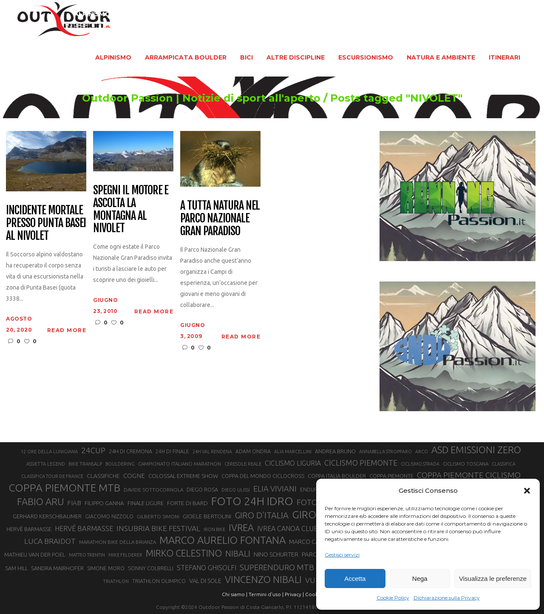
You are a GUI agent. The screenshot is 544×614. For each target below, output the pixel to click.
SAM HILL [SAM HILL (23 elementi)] (16, 568)
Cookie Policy (393, 597)
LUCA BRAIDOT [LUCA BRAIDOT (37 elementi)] (50, 541)
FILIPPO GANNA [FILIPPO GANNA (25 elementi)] (104, 503)
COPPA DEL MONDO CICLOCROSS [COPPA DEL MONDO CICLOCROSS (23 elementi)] (262, 476)
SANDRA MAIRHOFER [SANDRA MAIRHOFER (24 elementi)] (57, 568)
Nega (420, 578)
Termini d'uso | (266, 594)
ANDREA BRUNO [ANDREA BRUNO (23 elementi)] (335, 451)
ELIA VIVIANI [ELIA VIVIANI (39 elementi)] (275, 488)
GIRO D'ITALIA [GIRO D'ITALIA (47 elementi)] (262, 515)
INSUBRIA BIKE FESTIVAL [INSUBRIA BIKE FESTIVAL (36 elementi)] (158, 528)
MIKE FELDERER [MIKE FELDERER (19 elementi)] (125, 554)
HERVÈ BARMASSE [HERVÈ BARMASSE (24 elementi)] (28, 529)
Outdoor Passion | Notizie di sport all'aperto (194, 98)
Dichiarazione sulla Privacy (447, 597)
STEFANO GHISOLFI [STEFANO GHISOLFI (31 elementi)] (206, 567)
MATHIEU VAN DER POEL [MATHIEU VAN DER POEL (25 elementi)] (34, 554)
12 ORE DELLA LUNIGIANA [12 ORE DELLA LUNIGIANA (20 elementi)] (49, 451)
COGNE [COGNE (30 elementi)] (134, 475)
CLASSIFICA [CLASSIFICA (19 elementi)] (504, 463)
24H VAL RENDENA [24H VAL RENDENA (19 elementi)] (212, 451)
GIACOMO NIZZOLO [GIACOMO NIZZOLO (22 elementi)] (109, 516)
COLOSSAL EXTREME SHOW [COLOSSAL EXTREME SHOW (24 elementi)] (183, 476)
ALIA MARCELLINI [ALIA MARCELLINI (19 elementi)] (293, 451)
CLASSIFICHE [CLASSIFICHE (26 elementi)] (103, 475)
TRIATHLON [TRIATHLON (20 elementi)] (116, 581)
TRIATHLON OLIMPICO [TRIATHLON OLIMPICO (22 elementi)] (159, 581)
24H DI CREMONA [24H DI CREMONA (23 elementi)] (130, 451)
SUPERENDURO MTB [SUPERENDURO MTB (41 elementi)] (277, 567)
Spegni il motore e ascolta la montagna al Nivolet (130, 209)
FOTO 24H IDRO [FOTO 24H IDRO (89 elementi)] (252, 500)
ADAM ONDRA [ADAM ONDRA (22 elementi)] (253, 451)
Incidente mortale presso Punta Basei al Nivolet (46, 223)
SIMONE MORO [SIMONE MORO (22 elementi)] (106, 568)
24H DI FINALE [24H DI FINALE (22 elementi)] (172, 451)
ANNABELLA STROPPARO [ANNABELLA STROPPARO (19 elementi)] (385, 451)
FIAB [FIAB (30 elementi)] (74, 502)
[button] (527, 490)
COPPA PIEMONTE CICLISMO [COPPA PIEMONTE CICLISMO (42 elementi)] (469, 475)
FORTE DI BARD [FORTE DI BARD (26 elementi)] (187, 503)
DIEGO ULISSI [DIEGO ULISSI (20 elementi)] (235, 489)
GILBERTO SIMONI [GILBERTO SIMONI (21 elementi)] (158, 516)
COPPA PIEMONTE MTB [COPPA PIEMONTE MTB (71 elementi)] (64, 487)
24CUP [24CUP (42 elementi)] (93, 450)
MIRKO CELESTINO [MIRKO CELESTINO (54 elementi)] (184, 553)
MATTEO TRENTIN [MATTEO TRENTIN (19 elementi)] (87, 554)
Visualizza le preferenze (493, 578)
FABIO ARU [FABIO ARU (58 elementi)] (40, 501)
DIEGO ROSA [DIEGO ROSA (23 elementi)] (202, 489)
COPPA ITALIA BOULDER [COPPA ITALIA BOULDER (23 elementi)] (337, 476)
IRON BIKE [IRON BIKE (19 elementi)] (214, 529)
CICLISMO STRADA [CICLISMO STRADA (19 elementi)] (420, 463)
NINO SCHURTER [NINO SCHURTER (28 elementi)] (276, 554)
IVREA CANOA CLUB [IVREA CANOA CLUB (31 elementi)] (287, 528)
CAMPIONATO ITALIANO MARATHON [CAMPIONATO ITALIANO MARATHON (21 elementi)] (179, 463)
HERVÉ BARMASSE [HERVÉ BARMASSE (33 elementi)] (84, 528)
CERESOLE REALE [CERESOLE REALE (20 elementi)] (242, 463)
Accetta (355, 578)
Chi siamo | (234, 594)
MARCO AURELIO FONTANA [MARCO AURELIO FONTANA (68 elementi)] (222, 540)
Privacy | (294, 594)
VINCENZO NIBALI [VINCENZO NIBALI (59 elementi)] (263, 579)
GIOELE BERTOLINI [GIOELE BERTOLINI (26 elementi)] (207, 516)
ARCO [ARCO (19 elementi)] (421, 451)
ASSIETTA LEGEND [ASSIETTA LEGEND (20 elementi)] (45, 463)
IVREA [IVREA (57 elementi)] (241, 527)
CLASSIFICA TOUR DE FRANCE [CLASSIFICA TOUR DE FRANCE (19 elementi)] (52, 476)
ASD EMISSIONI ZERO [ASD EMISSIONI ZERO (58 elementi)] (476, 449)
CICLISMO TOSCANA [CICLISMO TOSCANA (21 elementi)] (465, 463)
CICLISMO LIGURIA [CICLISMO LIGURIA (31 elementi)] (293, 463)
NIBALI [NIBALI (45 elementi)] (237, 553)
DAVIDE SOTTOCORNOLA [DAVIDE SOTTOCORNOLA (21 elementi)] (153, 489)
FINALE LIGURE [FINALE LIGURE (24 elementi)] (146, 503)
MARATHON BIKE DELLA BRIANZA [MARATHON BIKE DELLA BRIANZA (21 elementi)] (117, 542)
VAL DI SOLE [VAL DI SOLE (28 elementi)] (205, 580)
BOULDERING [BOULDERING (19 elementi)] (120, 463)
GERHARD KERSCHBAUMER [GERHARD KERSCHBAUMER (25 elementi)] (47, 516)
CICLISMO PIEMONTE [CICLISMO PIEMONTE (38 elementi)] (360, 462)
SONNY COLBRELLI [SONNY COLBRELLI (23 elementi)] (150, 568)
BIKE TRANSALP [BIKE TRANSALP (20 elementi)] (85, 463)
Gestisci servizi (342, 554)
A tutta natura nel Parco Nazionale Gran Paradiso (220, 218)
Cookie (313, 594)
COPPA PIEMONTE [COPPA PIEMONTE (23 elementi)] (391, 476)
